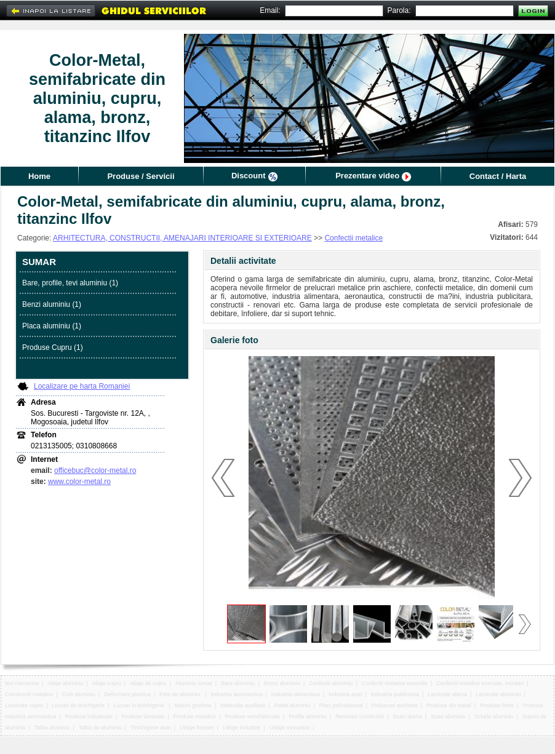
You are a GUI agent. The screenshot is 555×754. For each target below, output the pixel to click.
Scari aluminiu (448, 716)
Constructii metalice (29, 694)
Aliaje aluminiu (65, 683)
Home (39, 176)
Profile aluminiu (308, 716)
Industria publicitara (395, 694)
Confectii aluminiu (331, 683)
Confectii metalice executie (395, 683)
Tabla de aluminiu (100, 727)
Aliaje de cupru (148, 683)
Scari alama (407, 716)
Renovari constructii (359, 716)
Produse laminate (142, 716)
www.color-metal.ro (79, 481)
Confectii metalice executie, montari (480, 683)
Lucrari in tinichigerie (139, 705)
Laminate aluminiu (498, 694)
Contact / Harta (497, 176)
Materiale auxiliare (242, 705)
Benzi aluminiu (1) (51, 304)
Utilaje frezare (197, 727)
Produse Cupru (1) (52, 347)
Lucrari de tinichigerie (78, 705)
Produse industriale (89, 716)
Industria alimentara (295, 694)
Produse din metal (448, 705)
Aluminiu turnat (193, 683)
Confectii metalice (353, 238)
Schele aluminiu (494, 716)
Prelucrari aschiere (395, 705)
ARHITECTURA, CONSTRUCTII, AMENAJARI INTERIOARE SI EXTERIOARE (182, 238)
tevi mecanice (22, 683)
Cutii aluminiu (78, 694)
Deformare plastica (127, 694)
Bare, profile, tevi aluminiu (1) (70, 283)
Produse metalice (195, 716)
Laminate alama (447, 694)
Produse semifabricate (252, 716)
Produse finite (497, 705)
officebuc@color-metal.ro (95, 470)
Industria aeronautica (236, 694)
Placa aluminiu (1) (51, 326)
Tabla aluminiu (52, 727)
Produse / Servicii (140, 176)
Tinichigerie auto (150, 727)
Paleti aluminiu (292, 705)
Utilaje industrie (242, 727)
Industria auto (345, 694)
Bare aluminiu (238, 683)
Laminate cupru (24, 705)
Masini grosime (193, 705)
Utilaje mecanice (290, 727)
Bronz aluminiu (281, 683)
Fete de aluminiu (180, 694)
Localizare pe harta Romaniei (82, 386)
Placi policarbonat (341, 705)
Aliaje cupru (106, 683)
